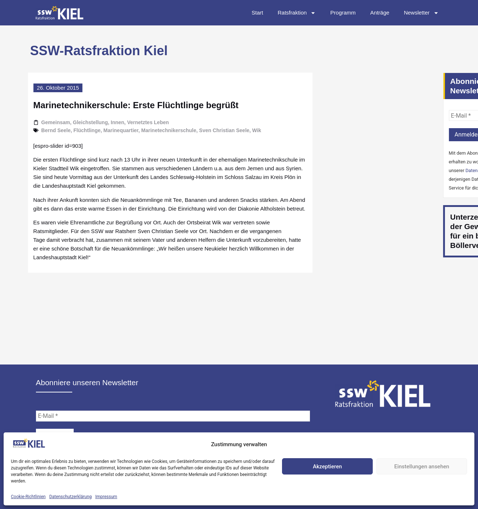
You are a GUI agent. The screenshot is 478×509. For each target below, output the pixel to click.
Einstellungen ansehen (421, 466)
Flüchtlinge (71, 130)
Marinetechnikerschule (153, 130)
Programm (343, 12)
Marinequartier (105, 130)
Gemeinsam (40, 122)
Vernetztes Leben (133, 122)
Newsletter (421, 13)
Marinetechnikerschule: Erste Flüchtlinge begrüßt (120, 105)
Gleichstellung (75, 122)
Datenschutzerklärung (70, 496)
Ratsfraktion (297, 13)
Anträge (379, 12)
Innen (102, 122)
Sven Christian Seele (209, 130)
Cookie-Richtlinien (28, 496)
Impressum (106, 496)
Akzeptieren (327, 466)
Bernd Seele (41, 130)
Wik (241, 130)
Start (257, 12)
